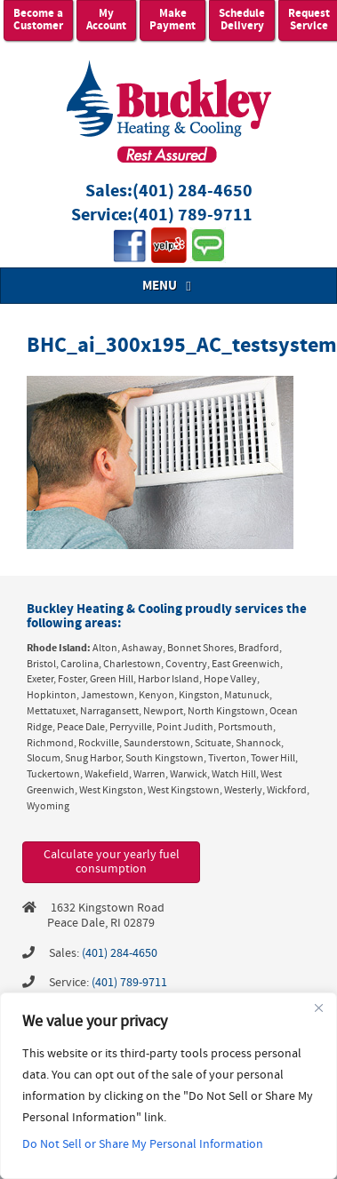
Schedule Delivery (242, 20)
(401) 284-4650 (192, 191)
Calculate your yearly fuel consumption (112, 862)
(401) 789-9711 (192, 215)
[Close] (318, 1007)
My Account (106, 20)
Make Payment (172, 20)
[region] (168, 1085)
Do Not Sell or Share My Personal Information (142, 1144)
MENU (169, 285)
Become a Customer (38, 20)
